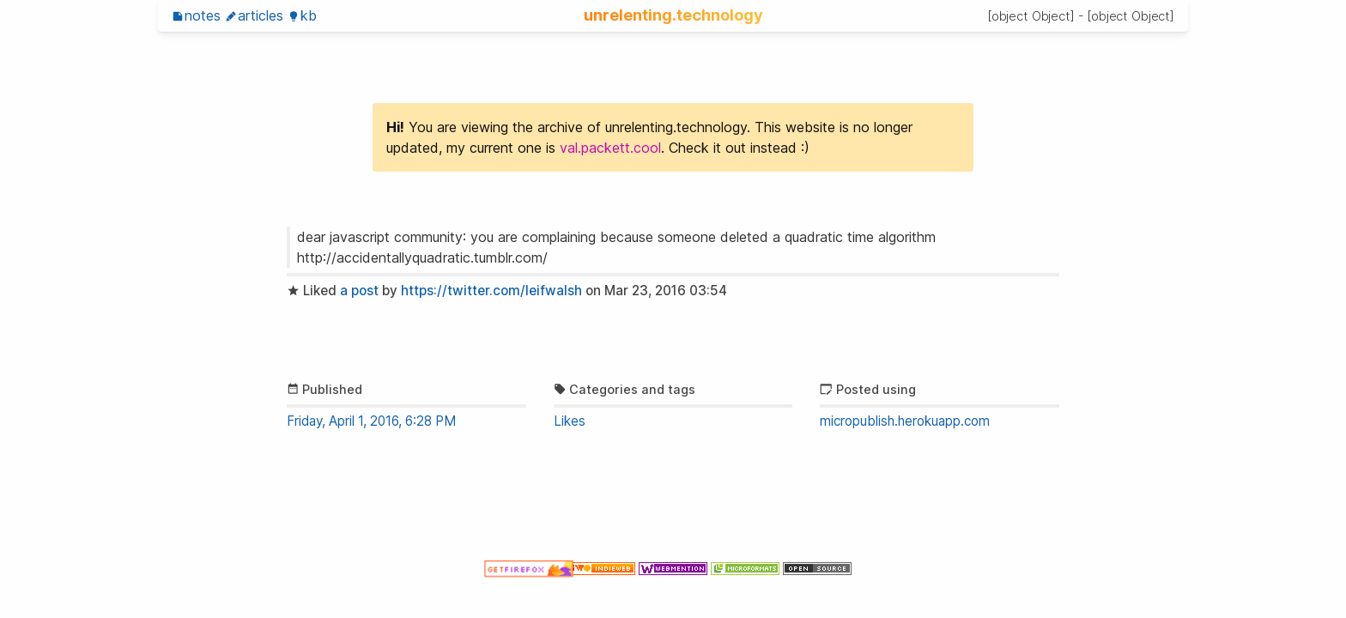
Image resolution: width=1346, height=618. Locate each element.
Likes (569, 421)
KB (302, 15)
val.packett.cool (610, 147)
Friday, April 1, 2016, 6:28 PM (371, 421)
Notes (196, 15)
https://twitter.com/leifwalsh (491, 290)
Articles (254, 15)
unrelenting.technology (673, 14)
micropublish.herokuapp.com (905, 421)
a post (359, 290)
